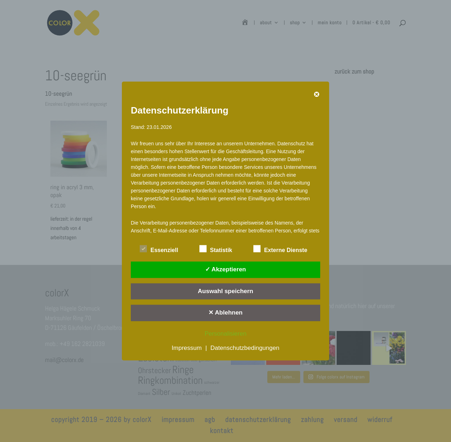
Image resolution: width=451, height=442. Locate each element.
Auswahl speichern (225, 290)
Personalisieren (225, 333)
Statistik (215, 249)
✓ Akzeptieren (225, 269)
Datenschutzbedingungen (244, 347)
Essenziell (159, 249)
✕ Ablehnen (225, 312)
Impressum (187, 347)
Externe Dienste (280, 249)
